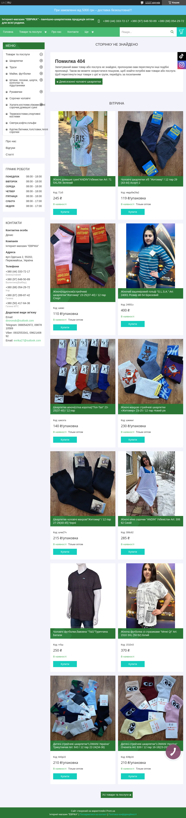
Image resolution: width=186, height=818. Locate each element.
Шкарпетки (16, 60)
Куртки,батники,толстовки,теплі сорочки (27, 130)
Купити (65, 211)
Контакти (72, 31)
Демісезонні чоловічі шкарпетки (80, 81)
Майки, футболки (20, 73)
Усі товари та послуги (115, 794)
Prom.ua (110, 811)
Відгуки (10, 147)
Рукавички (15, 91)
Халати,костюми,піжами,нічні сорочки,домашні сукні (27, 106)
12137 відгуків (152, 2)
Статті (10, 154)
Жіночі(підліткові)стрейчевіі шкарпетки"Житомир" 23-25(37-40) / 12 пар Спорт (79, 295)
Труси (13, 67)
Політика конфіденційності (123, 814)
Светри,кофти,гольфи (22, 122)
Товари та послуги (30, 31)
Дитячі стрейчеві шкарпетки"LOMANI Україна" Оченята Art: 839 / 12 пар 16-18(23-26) (149, 745)
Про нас (56, 31)
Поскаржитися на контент (93, 814)
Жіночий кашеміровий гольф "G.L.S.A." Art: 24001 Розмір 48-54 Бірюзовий (147, 293)
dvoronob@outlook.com (20, 320)
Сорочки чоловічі (19, 98)
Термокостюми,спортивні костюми (24, 115)
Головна (8, 31)
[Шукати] (172, 32)
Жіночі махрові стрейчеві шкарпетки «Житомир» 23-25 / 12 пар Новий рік (143, 409)
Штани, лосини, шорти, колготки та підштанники (23, 83)
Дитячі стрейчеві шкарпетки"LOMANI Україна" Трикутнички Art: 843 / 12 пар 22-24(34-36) (81, 745)
